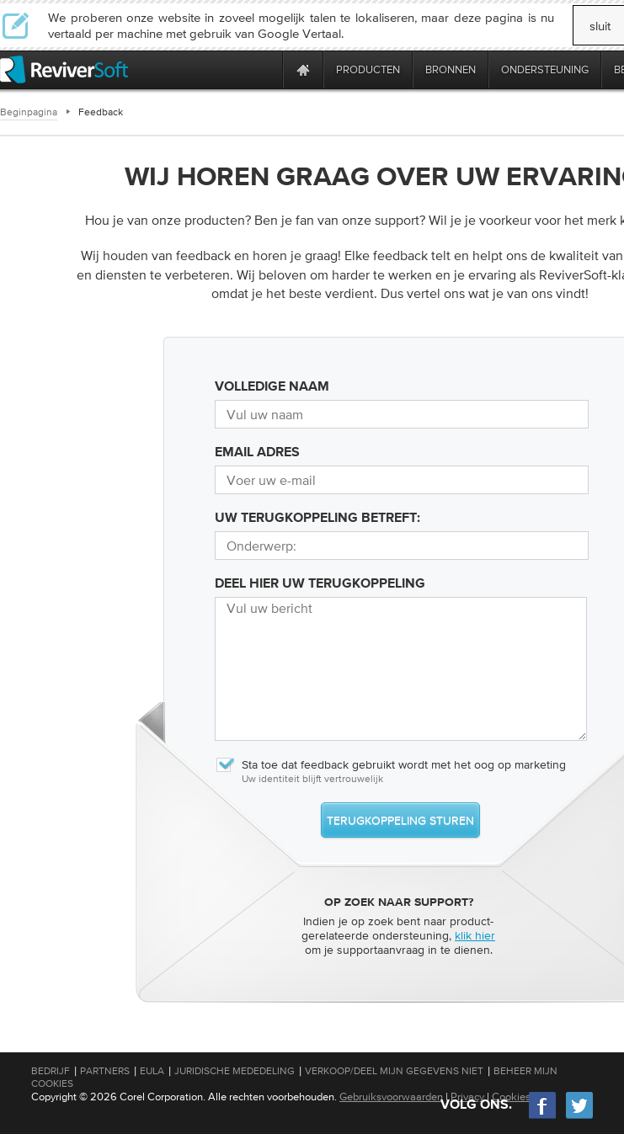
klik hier (475, 935)
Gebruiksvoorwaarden (391, 1096)
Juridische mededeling (234, 1071)
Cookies (511, 1096)
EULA (152, 1071)
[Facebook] (543, 1117)
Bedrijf (50, 1071)
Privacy (467, 1096)
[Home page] (303, 69)
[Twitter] (579, 1117)
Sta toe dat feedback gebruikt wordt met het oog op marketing (390, 764)
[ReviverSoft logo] (64, 69)
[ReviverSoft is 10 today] (266, 69)
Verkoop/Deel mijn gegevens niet (394, 1071)
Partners (105, 1071)
